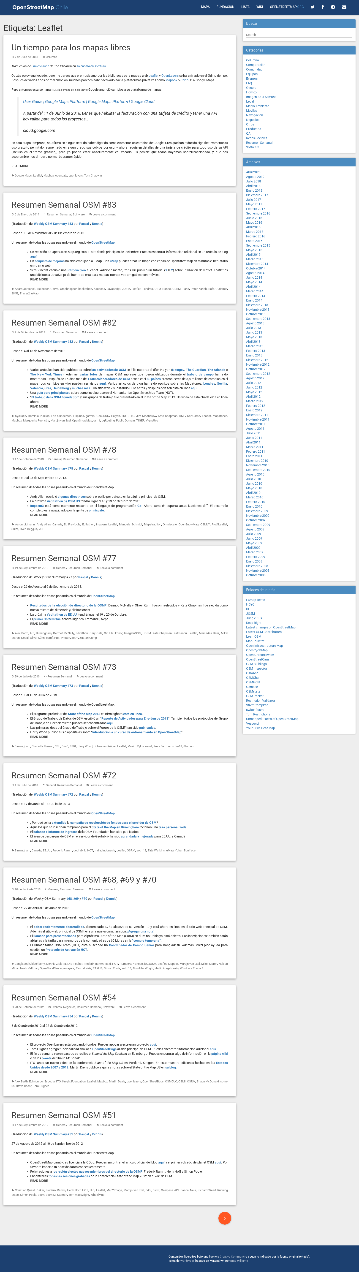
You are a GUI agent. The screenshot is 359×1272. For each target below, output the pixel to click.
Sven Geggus (28, 529)
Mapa (205, 7)
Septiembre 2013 (258, 319)
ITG (132, 416)
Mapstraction (152, 524)
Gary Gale (96, 633)
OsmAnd (252, 673)
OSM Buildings (256, 664)
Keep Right (253, 623)
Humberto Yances (131, 963)
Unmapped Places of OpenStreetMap (272, 719)
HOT (125, 416)
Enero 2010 (254, 506)
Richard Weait (207, 1190)
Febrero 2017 (255, 209)
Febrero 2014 (255, 296)
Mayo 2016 (254, 222)
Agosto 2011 (255, 428)
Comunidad (254, 69)
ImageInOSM (132, 633)
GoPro (54, 289)
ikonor (118, 633)
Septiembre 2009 (258, 525)
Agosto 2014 (255, 273)
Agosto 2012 (255, 378)
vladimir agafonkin (167, 968)
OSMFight (253, 682)
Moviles (251, 110)
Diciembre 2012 (257, 360)
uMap (34, 293)
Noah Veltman (29, 968)
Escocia (49, 1081)
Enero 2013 (254, 355)
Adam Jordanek (25, 289)
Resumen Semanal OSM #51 (63, 1115)
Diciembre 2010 (257, 460)
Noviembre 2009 (257, 515)
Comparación (255, 65)
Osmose (252, 687)
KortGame (193, 416)
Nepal (25, 637)
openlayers (76, 175)
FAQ (249, 83)
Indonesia (108, 850)
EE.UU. (47, 850)
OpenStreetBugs (153, 1081)
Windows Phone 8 (191, 968)
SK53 (14, 293)
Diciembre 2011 (257, 415)
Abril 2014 (253, 286)
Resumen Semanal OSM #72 (63, 775)
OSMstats (253, 691)
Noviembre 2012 (257, 364)
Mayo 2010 (254, 488)
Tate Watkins (156, 850)
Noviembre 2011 (257, 419)
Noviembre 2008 (257, 570)
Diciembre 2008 (257, 566)
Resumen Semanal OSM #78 (63, 450)
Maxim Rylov (136, 746)
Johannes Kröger (105, 746)
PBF (57, 637)
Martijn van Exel (61, 420)
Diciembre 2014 (257, 264)
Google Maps (23, 175)
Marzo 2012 (254, 401)
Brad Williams (239, 1260)
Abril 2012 (253, 396)
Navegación (254, 115)
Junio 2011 (254, 438)
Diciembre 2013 (257, 305)
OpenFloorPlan (49, 968)
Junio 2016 (254, 218)
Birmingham (44, 633)
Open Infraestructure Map (264, 645)
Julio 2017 (253, 199)
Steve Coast (24, 1086)
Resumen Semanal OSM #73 (63, 667)
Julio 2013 (253, 328)
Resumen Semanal (59, 214)
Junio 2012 (254, 387)
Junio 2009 (254, 538)
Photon (65, 637)
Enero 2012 (254, 410)
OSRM (176, 289)
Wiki (259, 7)
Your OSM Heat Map (260, 728)
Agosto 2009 (255, 529)
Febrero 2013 (255, 351)
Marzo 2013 (254, 346)
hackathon (85, 289)
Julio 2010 (253, 479)
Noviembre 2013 (257, 309)
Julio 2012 (253, 383)
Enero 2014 (254, 300)
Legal (250, 101)
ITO (58, 1081)
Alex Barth (21, 633)
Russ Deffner (162, 746)
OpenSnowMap (82, 420)
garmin (90, 416)
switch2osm (255, 710)
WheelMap (97, 1194)
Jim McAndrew (146, 416)
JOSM (126, 289)
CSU (57, 746)
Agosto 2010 (255, 474)
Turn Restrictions (258, 714)
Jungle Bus (254, 618)
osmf (96, 420)
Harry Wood (84, 746)
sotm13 (177, 746)
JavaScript (113, 289)
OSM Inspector (256, 668)
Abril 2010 (253, 493)
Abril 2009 (253, 547)
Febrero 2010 (255, 502)
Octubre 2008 (256, 575)
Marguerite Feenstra (36, 420)
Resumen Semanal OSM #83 (63, 205)
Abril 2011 (253, 442)
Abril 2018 (253, 186)
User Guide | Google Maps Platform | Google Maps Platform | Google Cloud (89, 101)
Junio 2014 (254, 277)
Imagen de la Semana (261, 97)
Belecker (43, 289)
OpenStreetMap (287, 7)
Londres (147, 289)
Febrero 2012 (255, 406)
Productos (253, 129)
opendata (61, 175)
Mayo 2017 (254, 204)
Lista (245, 7)
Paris (185, 289)
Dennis (97, 1134)
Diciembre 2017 (257, 195)
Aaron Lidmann (25, 524)
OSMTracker (255, 696)
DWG (65, 746)
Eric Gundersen (61, 416)
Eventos (57, 1007)
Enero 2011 (254, 456)
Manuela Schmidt (130, 524)
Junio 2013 (254, 332)
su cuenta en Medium (91, 66)
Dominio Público (38, 416)
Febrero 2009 (255, 557)
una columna (40, 66)
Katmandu (180, 633)
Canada (57, 524)
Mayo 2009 (254, 543)
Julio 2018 (253, 181)
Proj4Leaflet (219, 524)
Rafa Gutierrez (217, 289)
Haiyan (115, 416)
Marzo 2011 (254, 447)
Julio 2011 (253, 433)
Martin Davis (117, 1081)
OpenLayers (170, 75)
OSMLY (205, 524)
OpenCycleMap (257, 650)
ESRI (73, 746)
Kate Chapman (167, 416)
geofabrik (79, 850)
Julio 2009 (253, 534)
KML (182, 416)
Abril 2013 (253, 341)
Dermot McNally (63, 633)
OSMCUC (171, 1081)
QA (248, 133)
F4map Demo (255, 600)
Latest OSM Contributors (264, 632)
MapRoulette (255, 641)
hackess (99, 289)
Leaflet (153, 75)
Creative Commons (232, 1256)
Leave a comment (104, 214)
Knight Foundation (74, 1081)
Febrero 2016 (255, 236)
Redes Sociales (256, 138)
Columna (51, 57)
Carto (184, 80)
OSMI (182, 1081)
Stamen (188, 746)
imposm (101, 524)
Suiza (15, 529)
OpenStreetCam (257, 659)
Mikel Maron (209, 963)
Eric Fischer (74, 963)
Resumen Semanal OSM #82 (63, 323)
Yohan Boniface (185, 850)
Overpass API (170, 1190)
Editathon (88, 524)
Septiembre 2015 (258, 245)
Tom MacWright (143, 968)
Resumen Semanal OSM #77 (63, 558)
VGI (40, 529)
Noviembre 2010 (257, 465)
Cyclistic (20, 416)
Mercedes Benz (209, 633)
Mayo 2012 (254, 392)
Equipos (252, 74)
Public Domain (125, 420)
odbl (148, 1190)
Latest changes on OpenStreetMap (271, 627)
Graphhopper (68, 289)
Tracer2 (25, 293)
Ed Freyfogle (72, 524)
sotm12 (51, 1194)
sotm (74, 637)
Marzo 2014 (254, 291)
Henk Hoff (74, 1190)
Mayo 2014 (254, 282)
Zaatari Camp (88, 637)
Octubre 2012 (256, 369)
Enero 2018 (254, 190)
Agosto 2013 (255, 323)
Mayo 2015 (254, 250)
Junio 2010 (254, 483)
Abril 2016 (253, 227)
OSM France (163, 289)
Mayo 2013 (254, 337)
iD (145, 963)
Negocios (69, 1007)
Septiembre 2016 (258, 213)
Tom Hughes (41, 1086)
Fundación (225, 7)
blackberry (38, 963)
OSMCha (252, 677)
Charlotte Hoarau (42, 746)
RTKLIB (98, 968)
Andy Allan (44, 524)
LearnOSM (253, 636)
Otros (250, 124)
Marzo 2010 (254, 497)
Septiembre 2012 (258, 373)
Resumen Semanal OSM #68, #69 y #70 (83, 880)
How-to (251, 92)
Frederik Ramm (62, 850)
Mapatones (220, 416)
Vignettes (152, 420)
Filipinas (78, 416)
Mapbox (171, 80)
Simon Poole (112, 968)
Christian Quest (25, 1190)
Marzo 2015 (254, 259)
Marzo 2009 (254, 552)
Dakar (40, 1190)
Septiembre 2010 (258, 470)
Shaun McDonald (208, 1081)
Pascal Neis (83, 968)
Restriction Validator (260, 700)
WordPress (187, 1260)
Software (79, 214)
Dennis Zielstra (56, 963)
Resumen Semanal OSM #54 (63, 998)
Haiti (108, 963)
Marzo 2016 (254, 232)
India (98, 850)
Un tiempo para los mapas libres (71, 47)
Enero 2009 (254, 561)
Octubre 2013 (256, 314)
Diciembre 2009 (257, 511)
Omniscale (170, 524)
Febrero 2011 (255, 451)
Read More (20, 166)
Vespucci (252, 723)
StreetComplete (257, 705)
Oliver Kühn (37, 637)
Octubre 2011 (256, 424)
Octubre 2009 (256, 520)
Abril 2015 (253, 254)
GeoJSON (102, 416)
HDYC (250, 604)
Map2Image (114, 1190)
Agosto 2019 (255, 177)
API (32, 633)
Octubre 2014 (256, 268)
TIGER (140, 420)
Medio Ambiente (257, 106)
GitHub (108, 633)
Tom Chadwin (93, 175)
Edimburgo (36, 1081)
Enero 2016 (254, 241)
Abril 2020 (253, 172)
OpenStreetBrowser (260, 655)
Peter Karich (199, 289)
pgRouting (108, 420)
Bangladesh (22, 963)
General (57, 459)
